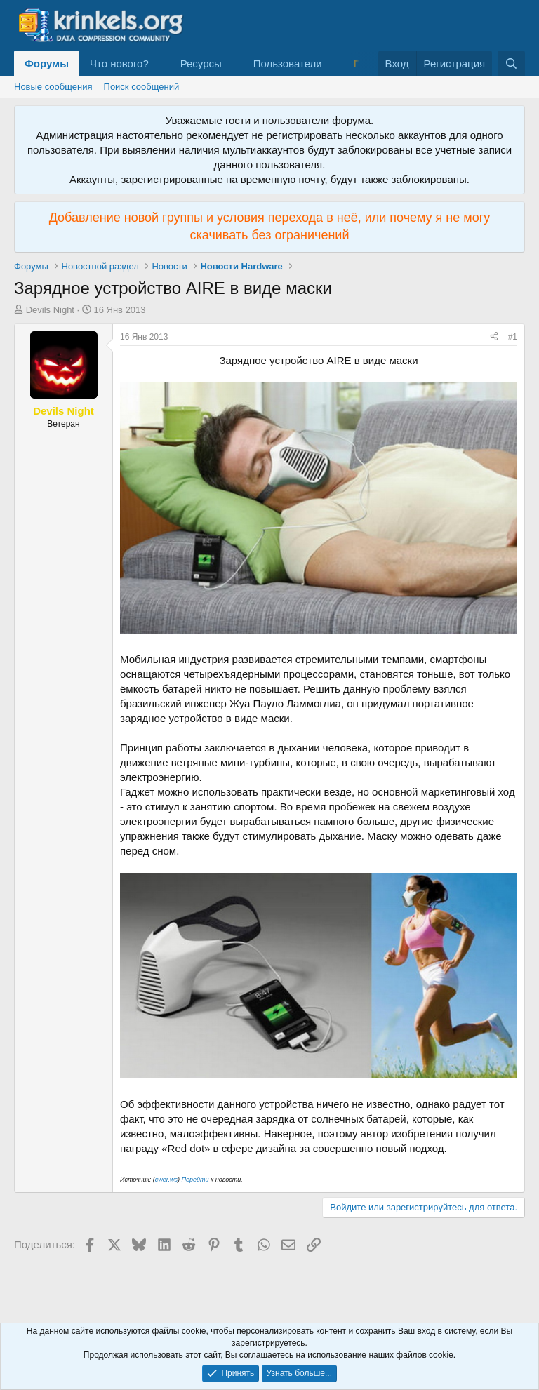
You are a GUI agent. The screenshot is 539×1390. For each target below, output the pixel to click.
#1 (512, 337)
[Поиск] (511, 63)
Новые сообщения (53, 86)
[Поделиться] (494, 337)
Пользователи (287, 63)
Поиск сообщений (142, 86)
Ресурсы (201, 63)
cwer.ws (166, 1179)
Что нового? (119, 63)
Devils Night (50, 310)
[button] (160, 63)
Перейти (196, 1179)
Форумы (47, 63)
